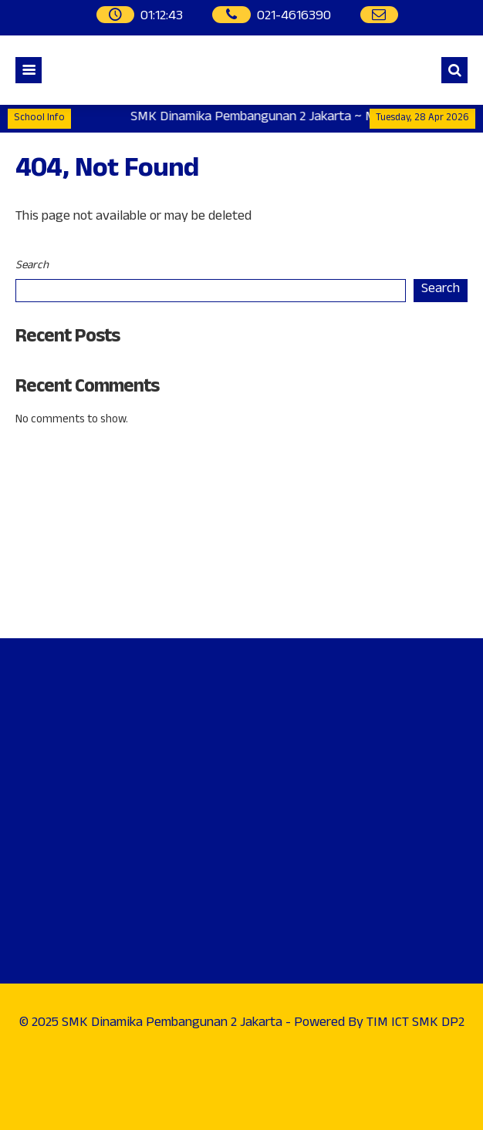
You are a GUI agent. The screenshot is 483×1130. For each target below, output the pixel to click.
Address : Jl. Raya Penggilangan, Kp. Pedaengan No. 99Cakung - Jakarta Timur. (167, 471)
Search (32, 266)
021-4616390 (294, 17)
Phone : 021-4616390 (78, 522)
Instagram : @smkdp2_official (102, 606)
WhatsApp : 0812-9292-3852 (99, 564)
